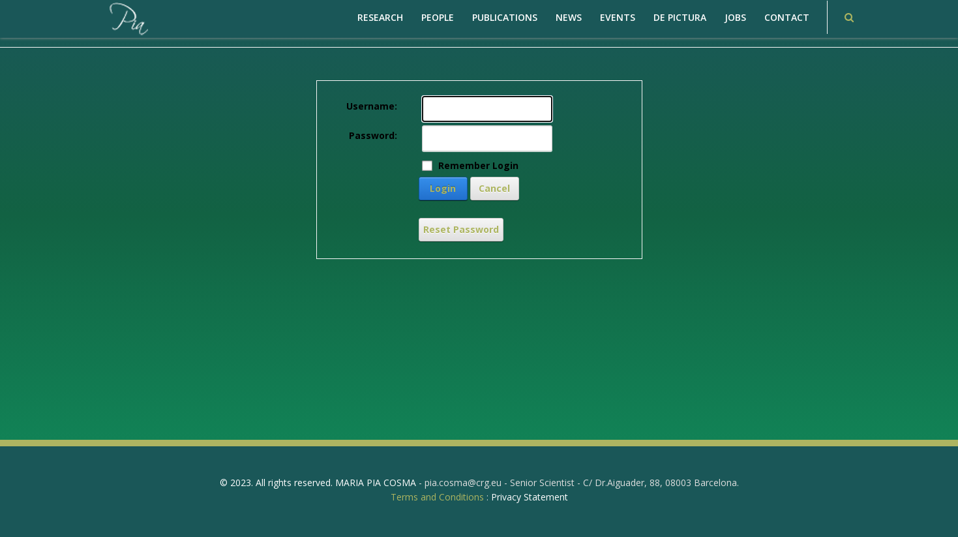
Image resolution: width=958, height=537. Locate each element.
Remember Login (478, 165)
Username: (371, 106)
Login (443, 188)
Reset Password (461, 229)
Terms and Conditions (437, 497)
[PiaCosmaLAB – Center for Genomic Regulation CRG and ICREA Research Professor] (127, 18)
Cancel (494, 188)
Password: (373, 135)
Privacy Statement (529, 497)
